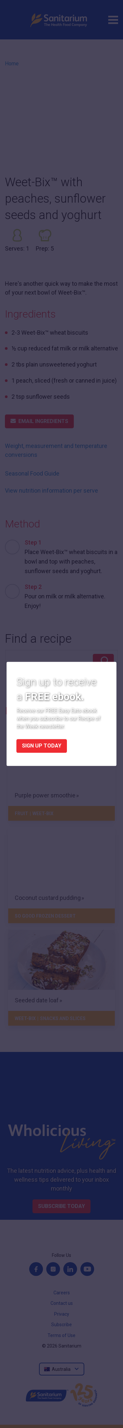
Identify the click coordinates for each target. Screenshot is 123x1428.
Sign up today (41, 746)
